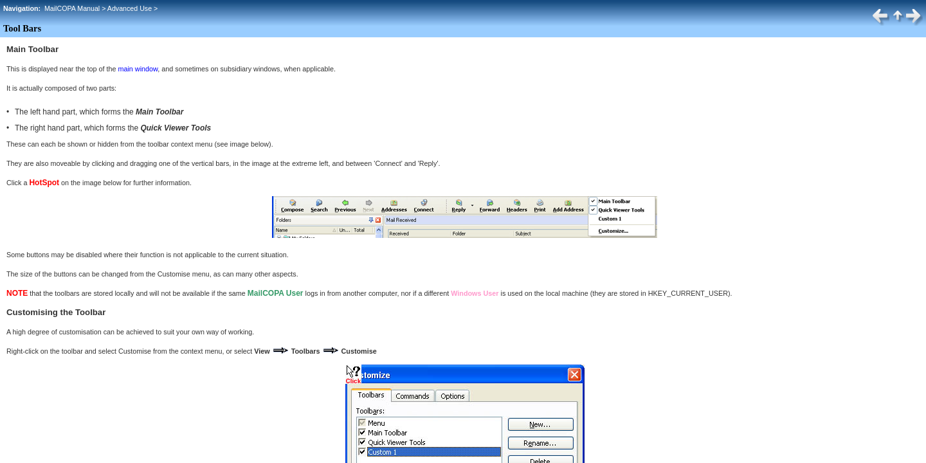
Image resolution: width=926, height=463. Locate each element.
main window (138, 69)
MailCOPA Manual (72, 8)
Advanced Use (129, 8)
